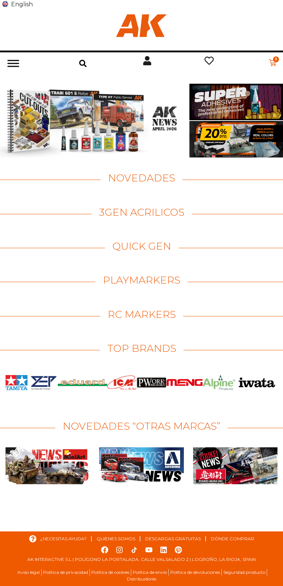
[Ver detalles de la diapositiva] (94, 120)
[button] (83, 63)
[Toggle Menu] (13, 63)
